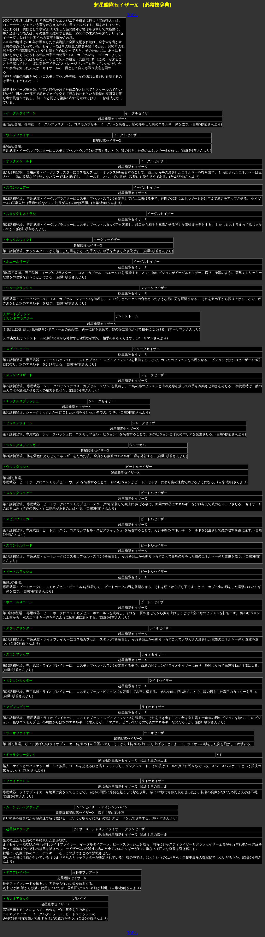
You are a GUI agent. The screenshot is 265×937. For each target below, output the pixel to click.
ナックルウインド (19, 240)
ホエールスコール (19, 602)
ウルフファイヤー (19, 135)
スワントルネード (19, 545)
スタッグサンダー (19, 628)
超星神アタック (17, 829)
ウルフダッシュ (17, 466)
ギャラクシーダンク (21, 754)
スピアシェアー (17, 349)
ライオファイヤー (19, 733)
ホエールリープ (17, 261)
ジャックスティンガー (22, 445)
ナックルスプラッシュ (22, 401)
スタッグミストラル (21, 213)
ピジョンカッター (19, 680)
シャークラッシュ (19, 288)
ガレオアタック (17, 898)
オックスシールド (19, 161)
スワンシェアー (17, 187)
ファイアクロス (17, 781)
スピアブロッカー (19, 519)
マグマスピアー (17, 707)
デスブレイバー (17, 872)
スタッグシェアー (19, 493)
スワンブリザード (19, 375)
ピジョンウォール (19, 423)
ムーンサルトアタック (22, 807)
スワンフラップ (17, 654)
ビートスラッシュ (19, 571)
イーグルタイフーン (21, 113)
